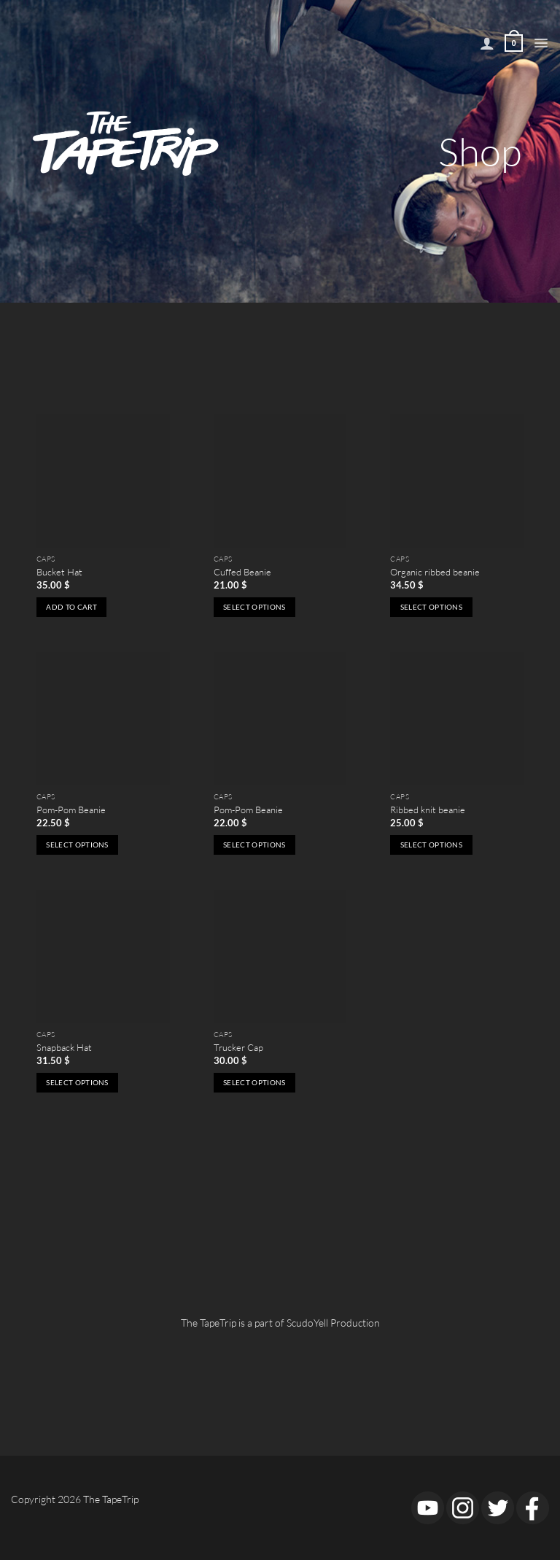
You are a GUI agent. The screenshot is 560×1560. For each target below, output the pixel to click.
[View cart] (514, 43)
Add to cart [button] (71, 606)
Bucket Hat (59, 572)
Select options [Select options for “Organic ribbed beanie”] (431, 606)
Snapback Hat (64, 1047)
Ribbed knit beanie (427, 809)
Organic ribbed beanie (435, 572)
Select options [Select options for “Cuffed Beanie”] (254, 606)
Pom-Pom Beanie (71, 809)
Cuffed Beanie (242, 572)
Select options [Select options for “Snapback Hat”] (77, 1082)
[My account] (487, 43)
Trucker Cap (238, 1047)
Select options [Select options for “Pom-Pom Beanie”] (77, 844)
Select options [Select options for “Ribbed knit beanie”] (431, 844)
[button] (541, 43)
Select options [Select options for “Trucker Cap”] (254, 1082)
